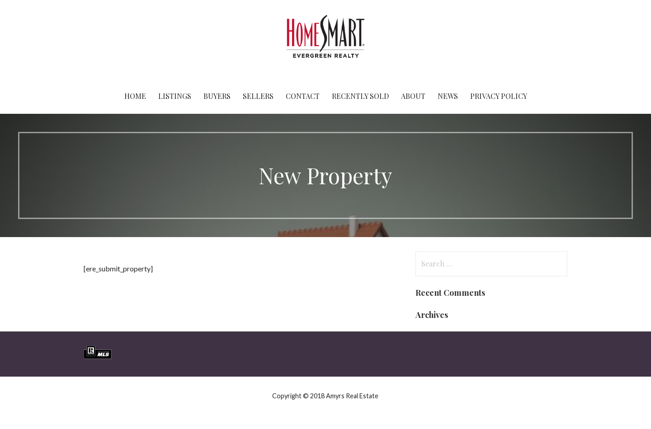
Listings (174, 96)
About (413, 96)
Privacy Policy (498, 96)
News (448, 96)
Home (135, 96)
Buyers (217, 96)
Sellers (258, 96)
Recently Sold (360, 96)
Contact (303, 96)
